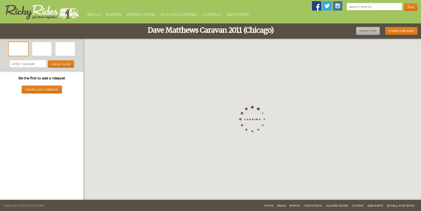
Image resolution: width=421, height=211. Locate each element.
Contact (212, 14)
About (94, 14)
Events (113, 14)
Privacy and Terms (401, 205)
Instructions (141, 14)
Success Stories (179, 14)
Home (268, 205)
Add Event (238, 14)
